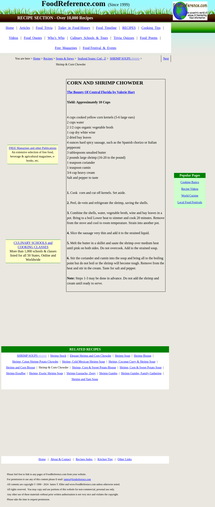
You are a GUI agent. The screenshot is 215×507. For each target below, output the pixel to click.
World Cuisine (189, 195)
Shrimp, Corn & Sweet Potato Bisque (94, 367)
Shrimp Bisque (142, 355)
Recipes (48, 58)
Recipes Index (84, 459)
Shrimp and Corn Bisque (20, 367)
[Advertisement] (33, 105)
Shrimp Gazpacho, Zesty (81, 373)
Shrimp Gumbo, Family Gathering (141, 373)
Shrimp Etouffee (16, 373)
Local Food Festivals (189, 202)
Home (10, 28)
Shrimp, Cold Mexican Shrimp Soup (83, 361)
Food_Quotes (33, 38)
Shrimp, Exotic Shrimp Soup (46, 373)
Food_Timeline (106, 28)
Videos (13, 38)
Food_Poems (148, 38)
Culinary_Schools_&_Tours (89, 38)
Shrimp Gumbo (108, 373)
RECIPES (129, 28)
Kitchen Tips (105, 459)
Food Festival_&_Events (99, 48)
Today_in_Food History (74, 28)
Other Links (125, 459)
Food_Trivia (44, 28)
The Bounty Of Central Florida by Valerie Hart (101, 92)
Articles (25, 28)
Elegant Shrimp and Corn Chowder (90, 355)
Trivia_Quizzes (124, 38)
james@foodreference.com (77, 479)
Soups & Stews (65, 58)
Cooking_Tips (151, 28)
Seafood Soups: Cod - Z (92, 58)
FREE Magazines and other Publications (32, 148)
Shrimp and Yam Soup (85, 379)
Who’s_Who (56, 38)
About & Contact (61, 459)
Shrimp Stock (58, 355)
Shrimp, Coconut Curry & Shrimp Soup (132, 361)
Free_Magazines (66, 48)
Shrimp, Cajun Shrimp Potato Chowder (35, 361)
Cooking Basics (190, 182)
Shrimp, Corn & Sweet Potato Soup (140, 367)
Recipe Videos (189, 189)
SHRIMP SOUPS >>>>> (125, 58)
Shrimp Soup (122, 355)
